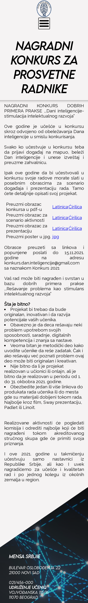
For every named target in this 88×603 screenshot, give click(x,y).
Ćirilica (75, 206)
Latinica (60, 206)
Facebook (19, 580)
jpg (55, 236)
